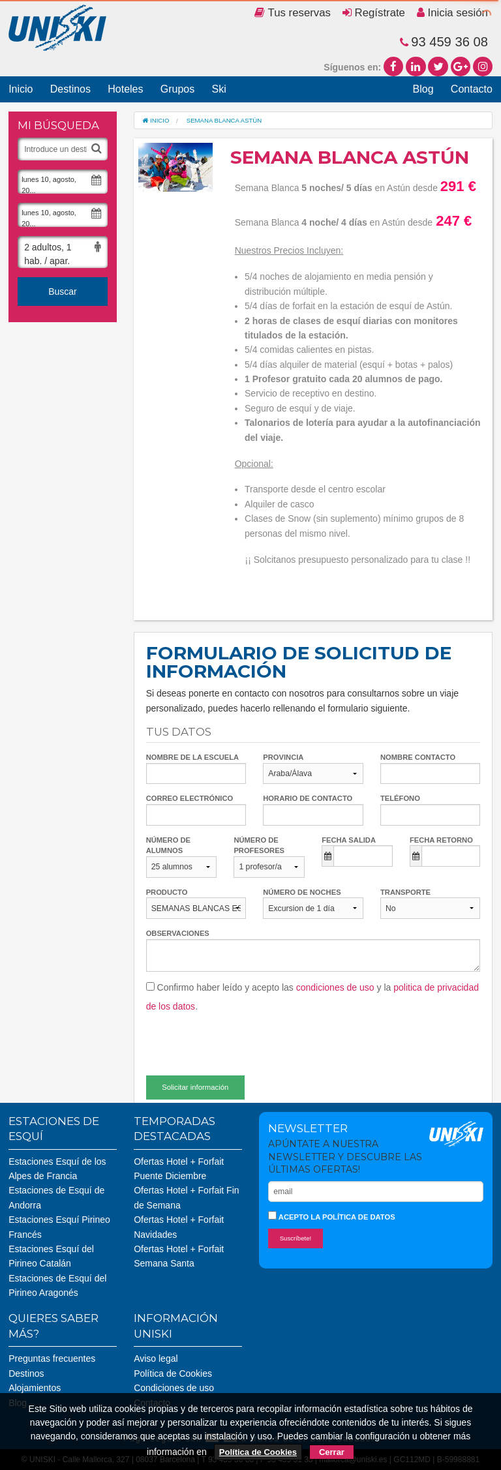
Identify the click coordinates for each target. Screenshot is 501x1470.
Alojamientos (34, 1388)
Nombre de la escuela (192, 757)
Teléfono (400, 798)
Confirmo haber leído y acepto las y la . (312, 997)
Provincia (283, 757)
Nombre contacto (417, 757)
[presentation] (245, 1038)
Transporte (405, 892)
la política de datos (353, 1217)
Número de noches (302, 892)
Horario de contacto (307, 798)
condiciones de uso (335, 987)
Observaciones (177, 933)
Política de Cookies (173, 1373)
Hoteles (125, 89)
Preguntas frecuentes (51, 1358)
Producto (167, 892)
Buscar (62, 291)
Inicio (20, 89)
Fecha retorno (441, 840)
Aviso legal (155, 1358)
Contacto (472, 89)
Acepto (331, 1216)
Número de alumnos (168, 845)
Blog (423, 89)
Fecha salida (349, 840)
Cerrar (331, 1452)
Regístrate (373, 13)
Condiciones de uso (174, 1388)
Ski (218, 89)
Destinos (70, 89)
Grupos (177, 89)
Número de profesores (259, 845)
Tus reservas (292, 13)
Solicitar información (195, 1087)
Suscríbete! (296, 1238)
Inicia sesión (452, 13)
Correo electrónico (190, 798)
